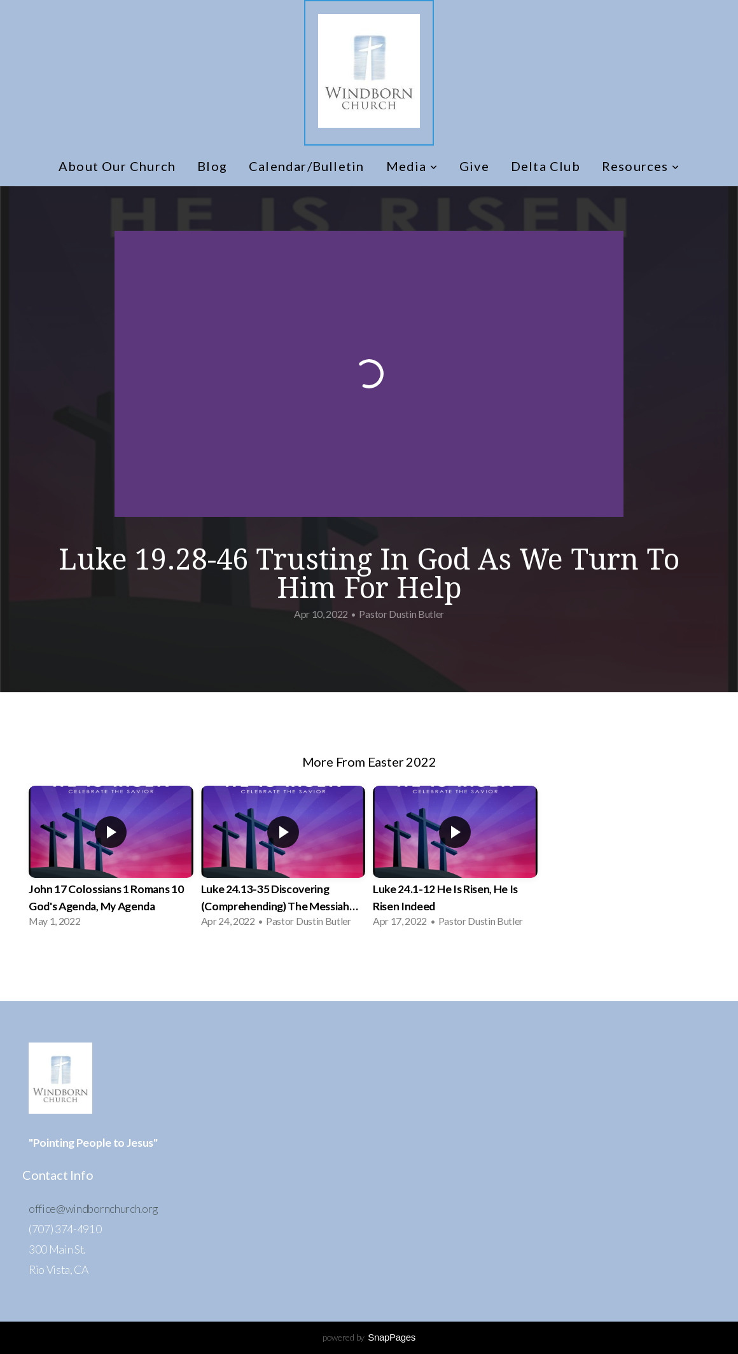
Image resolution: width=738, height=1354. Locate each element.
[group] (111, 860)
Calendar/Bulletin (306, 166)
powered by (369, 1337)
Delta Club (545, 166)
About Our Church (117, 166)
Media (412, 166)
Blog (212, 166)
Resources (640, 166)
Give (474, 166)
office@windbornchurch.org (93, 1208)
